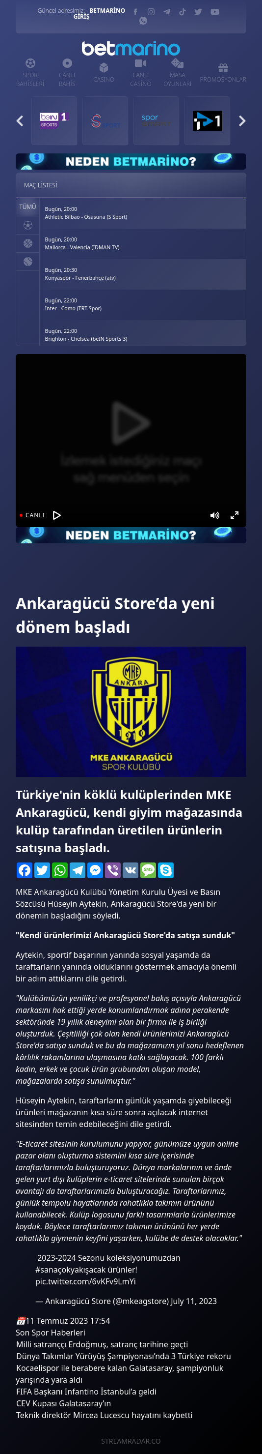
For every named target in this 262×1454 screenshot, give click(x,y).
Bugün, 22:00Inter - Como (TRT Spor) (73, 304)
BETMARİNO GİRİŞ (100, 13)
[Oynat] (57, 515)
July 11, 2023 (194, 1301)
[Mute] (215, 515)
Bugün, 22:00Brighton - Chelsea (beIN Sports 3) (86, 334)
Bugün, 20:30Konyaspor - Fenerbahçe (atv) (80, 274)
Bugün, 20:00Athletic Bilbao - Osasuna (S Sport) (86, 213)
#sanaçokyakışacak (70, 1269)
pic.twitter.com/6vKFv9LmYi (85, 1281)
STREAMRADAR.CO (130, 1441)
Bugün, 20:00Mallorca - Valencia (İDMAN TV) (82, 243)
